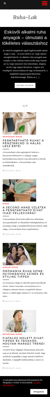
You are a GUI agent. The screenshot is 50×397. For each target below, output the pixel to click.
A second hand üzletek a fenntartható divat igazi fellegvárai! (24, 210)
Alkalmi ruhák (10, 267)
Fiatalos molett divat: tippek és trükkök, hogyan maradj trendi (24, 341)
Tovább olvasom (25, 85)
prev (20, 105)
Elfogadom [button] (39, 392)
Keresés (5, 3)
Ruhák (6, 204)
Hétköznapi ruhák (12, 137)
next (30, 105)
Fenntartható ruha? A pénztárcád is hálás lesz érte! (23, 143)
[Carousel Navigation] (25, 105)
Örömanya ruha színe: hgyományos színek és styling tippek (23, 274)
